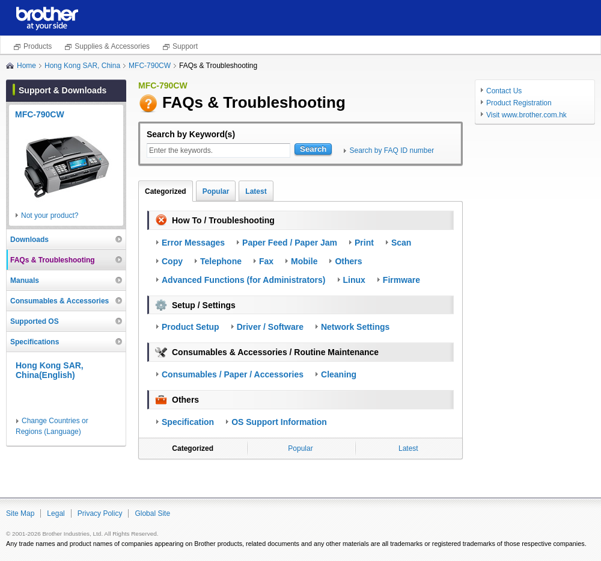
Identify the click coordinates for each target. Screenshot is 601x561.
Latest (255, 191)
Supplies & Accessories (112, 46)
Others (348, 261)
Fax (266, 261)
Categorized (165, 191)
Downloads (29, 239)
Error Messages (193, 242)
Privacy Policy (100, 513)
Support (185, 46)
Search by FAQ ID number (391, 150)
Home (26, 65)
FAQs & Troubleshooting (52, 260)
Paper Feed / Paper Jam (289, 242)
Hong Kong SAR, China (82, 65)
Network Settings (355, 327)
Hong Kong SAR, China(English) (50, 370)
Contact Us (504, 91)
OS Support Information (279, 422)
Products (37, 46)
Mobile (304, 261)
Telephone (221, 261)
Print (364, 242)
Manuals (24, 280)
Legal (55, 513)
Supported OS (34, 321)
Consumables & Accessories (59, 301)
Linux (354, 280)
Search (313, 148)
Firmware (401, 280)
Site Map (20, 513)
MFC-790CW (150, 65)
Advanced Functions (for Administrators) (244, 280)
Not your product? (49, 215)
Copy (172, 261)
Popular (216, 191)
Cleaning (338, 374)
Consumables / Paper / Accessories (233, 374)
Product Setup (190, 327)
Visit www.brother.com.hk (526, 115)
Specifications (34, 342)
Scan (401, 242)
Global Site (152, 513)
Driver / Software (270, 327)
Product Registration (519, 103)
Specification (188, 422)
